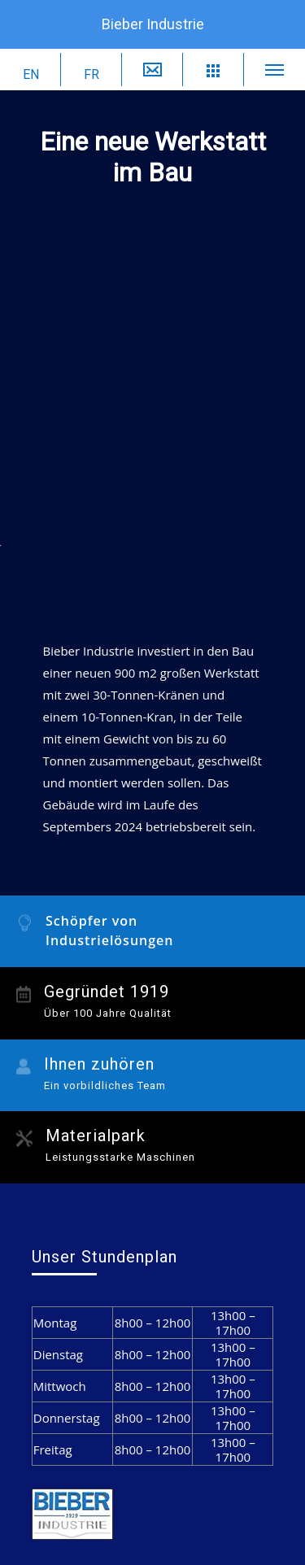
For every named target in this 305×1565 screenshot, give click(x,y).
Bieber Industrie (153, 24)
